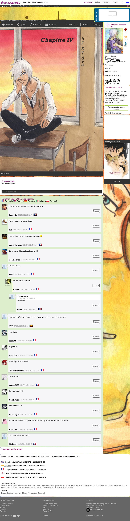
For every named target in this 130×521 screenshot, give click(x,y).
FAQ (44, 507)
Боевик (3, 493)
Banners (3, 509)
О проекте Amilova (6, 504)
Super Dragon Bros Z (25, 485)
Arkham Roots (38, 485)
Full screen (37, 24)
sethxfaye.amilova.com (112, 75)
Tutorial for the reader (50, 504)
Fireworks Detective (17, 487)
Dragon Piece (30, 487)
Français (7, 201)
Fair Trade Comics (92, 507)
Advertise (3, 511)
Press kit (3, 507)
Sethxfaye (61, 485)
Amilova (4, 485)
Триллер (41, 493)
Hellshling (104, 485)
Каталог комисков (14, 20)
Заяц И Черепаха (114, 485)
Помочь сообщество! (50, 506)
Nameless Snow (49, 487)
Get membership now (52, 6)
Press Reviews (5, 506)
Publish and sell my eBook (95, 506)
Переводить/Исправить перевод (116, 108)
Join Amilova (88, 2)
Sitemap (46, 515)
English (18, 201)
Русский (51, 201)
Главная (3, 20)
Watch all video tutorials (113, 113)
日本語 (5, 473)
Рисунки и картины (14, 493)
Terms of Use (47, 511)
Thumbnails (52, 24)
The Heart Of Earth (50, 485)
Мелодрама (32, 493)
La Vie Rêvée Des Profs (91, 485)
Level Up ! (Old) (61, 487)
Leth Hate (78, 485)
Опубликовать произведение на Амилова (101, 504)
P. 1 (46, 20)
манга (24, 20)
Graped (68, 485)
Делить (23, 24)
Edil (73, 485)
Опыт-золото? (48, 509)
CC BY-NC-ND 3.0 (94, 510)
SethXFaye (32, 20)
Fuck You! (39, 487)
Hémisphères (12, 485)
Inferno (70, 487)
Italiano (41, 201)
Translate (96, 211)
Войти (97, 2)
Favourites (9, 24)
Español (29, 201)
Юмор (24, 493)
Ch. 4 (40, 20)
